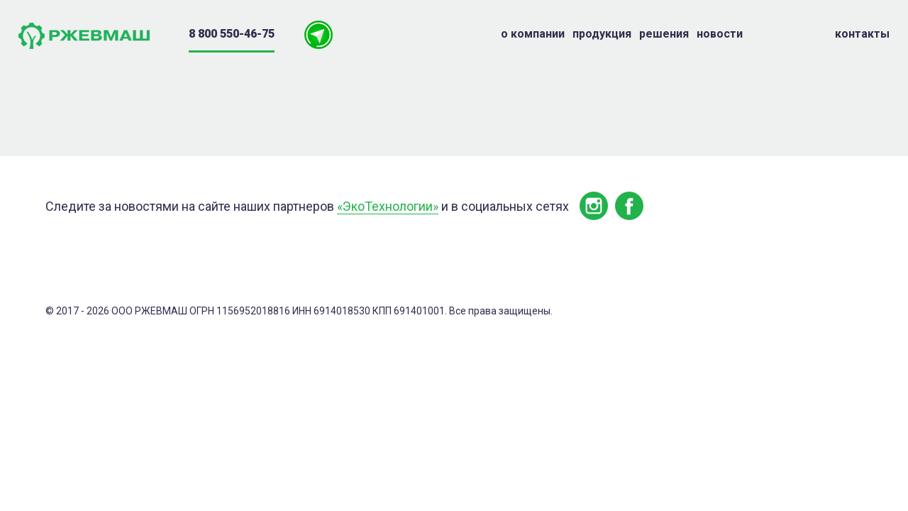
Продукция (601, 33)
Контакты (862, 33)
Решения (664, 33)
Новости (720, 33)
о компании (533, 33)
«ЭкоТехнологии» (387, 206)
